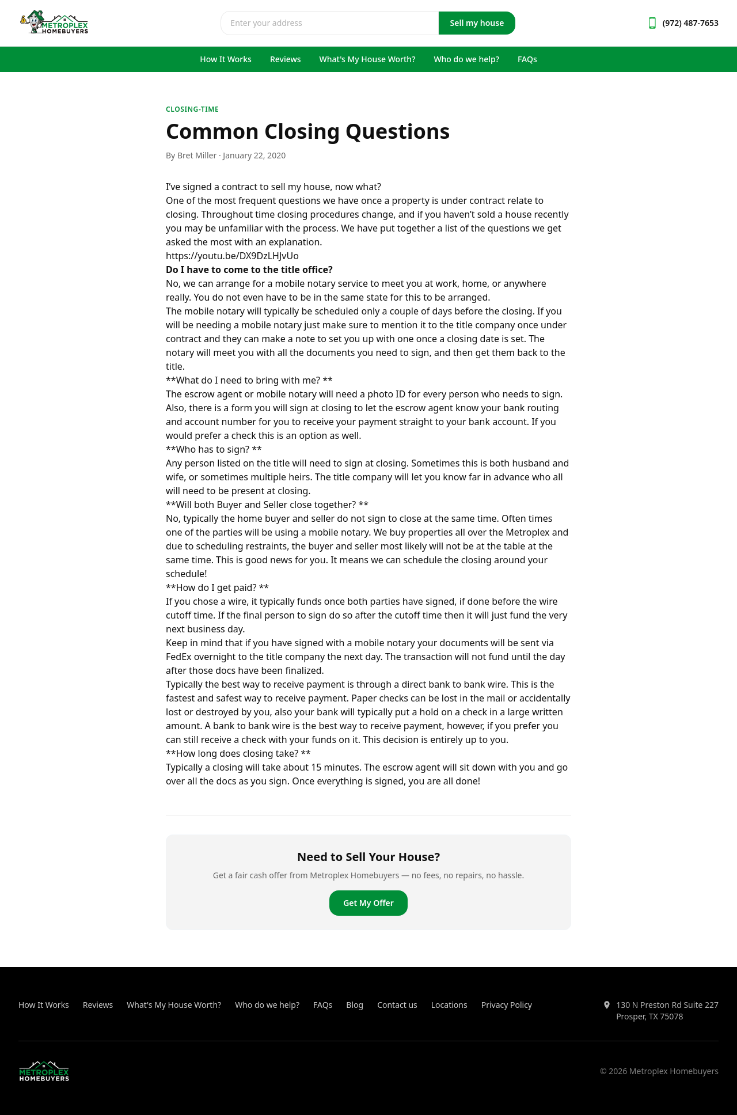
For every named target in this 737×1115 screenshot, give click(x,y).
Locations (449, 1004)
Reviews (285, 59)
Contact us (397, 1004)
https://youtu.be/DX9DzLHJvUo (232, 255)
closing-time (192, 109)
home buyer (263, 518)
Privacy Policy (506, 1004)
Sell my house (477, 22)
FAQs (527, 59)
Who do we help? (466, 59)
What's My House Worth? (368, 59)
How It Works (226, 59)
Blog (354, 1004)
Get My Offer (368, 902)
